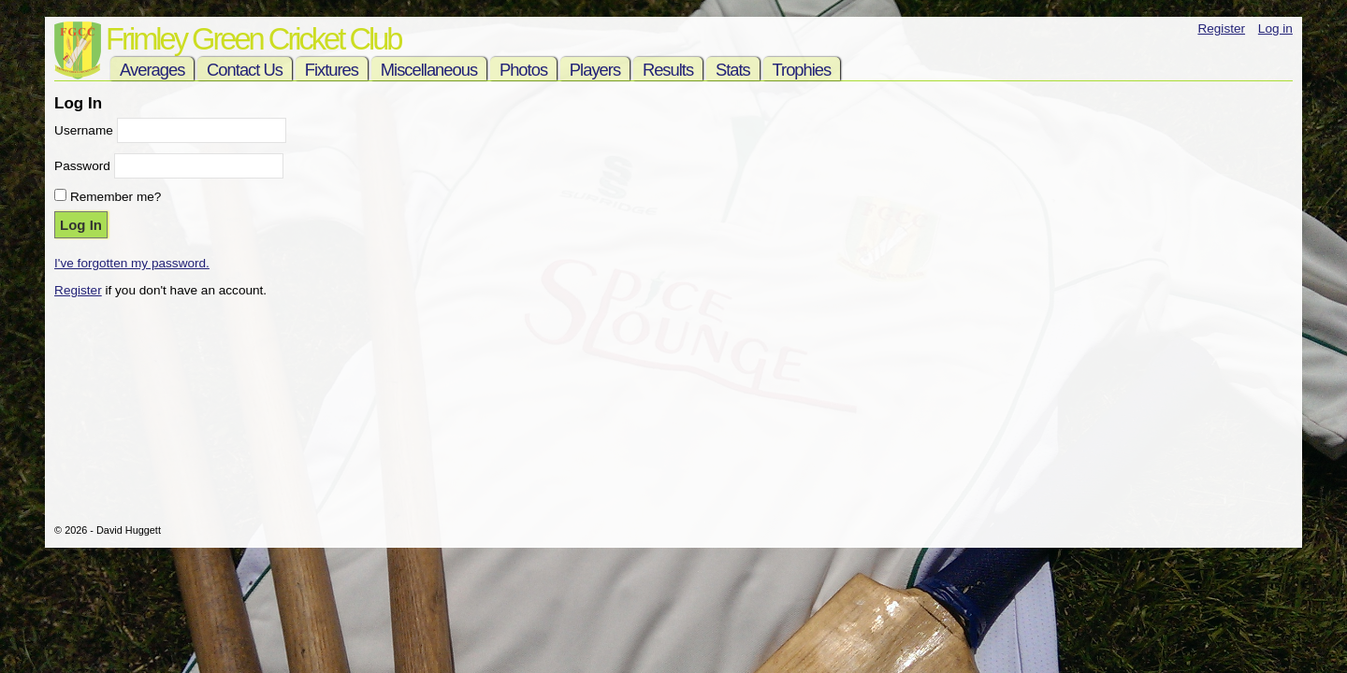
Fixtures (331, 69)
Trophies (802, 69)
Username (83, 130)
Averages (152, 69)
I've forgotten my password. (132, 263)
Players (595, 69)
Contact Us (244, 69)
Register (1221, 28)
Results (668, 69)
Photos (523, 69)
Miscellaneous (429, 69)
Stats (733, 69)
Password (82, 166)
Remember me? (115, 197)
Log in (1275, 28)
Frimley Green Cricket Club (253, 38)
